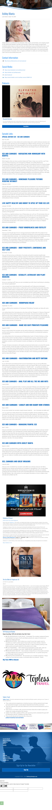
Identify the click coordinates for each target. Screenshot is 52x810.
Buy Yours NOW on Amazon (11, 660)
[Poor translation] (5, 786)
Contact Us (6, 760)
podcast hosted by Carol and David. (15, 717)
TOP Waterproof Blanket (9, 632)
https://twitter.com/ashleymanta (13, 72)
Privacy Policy (6, 757)
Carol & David (6, 739)
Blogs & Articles (7, 740)
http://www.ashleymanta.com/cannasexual (15, 61)
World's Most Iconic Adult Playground (10, 520)
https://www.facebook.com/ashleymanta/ (15, 70)
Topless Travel (6, 697)
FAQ (4, 754)
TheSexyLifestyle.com (31, 776)
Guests (4, 745)
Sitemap (5, 755)
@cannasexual (8, 75)
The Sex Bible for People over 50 (11, 579)
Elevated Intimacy (7, 119)
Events (4, 744)
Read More (26, 126)
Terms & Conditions (8, 758)
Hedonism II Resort (8, 518)
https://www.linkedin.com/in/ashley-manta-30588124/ (18, 77)
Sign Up (26, 770)
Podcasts (5, 742)
